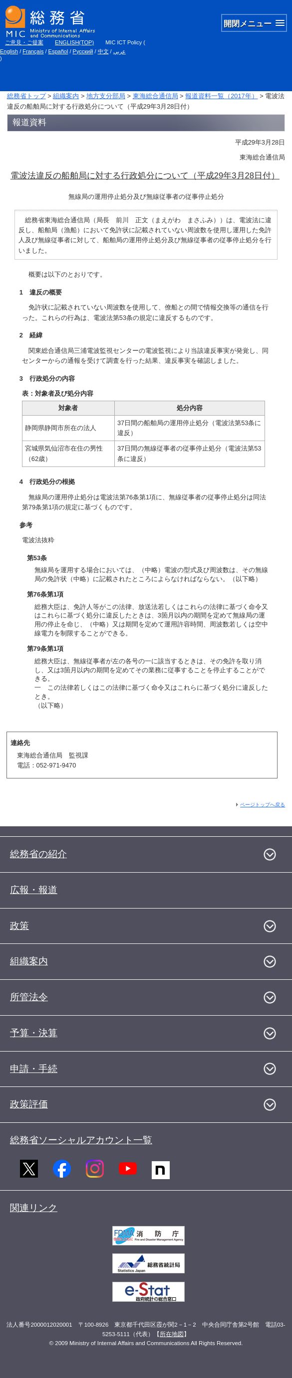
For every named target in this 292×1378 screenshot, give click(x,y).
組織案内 (66, 96)
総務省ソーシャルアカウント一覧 (81, 1140)
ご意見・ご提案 (24, 42)
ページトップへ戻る (262, 804)
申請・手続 (33, 1069)
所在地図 (172, 1334)
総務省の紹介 (38, 854)
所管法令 (29, 997)
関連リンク (33, 1208)
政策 (19, 925)
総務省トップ (26, 96)
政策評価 (29, 1104)
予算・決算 (33, 1033)
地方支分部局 (105, 96)
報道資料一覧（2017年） (221, 96)
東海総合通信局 (155, 96)
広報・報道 (33, 890)
